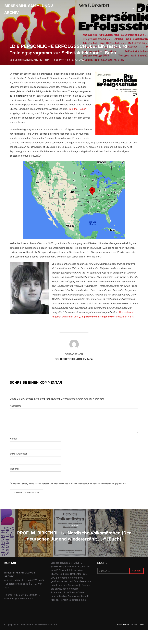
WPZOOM (139, 624)
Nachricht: (15, 405)
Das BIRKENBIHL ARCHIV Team (31, 59)
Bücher (59, 59)
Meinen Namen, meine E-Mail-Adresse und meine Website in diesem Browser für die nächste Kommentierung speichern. (69, 483)
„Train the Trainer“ (77, 108)
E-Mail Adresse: (18, 453)
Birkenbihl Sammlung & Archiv (29, 9)
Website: (14, 468)
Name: (13, 438)
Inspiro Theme (122, 624)
